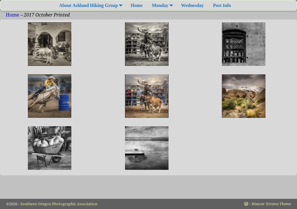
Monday (163, 5)
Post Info (222, 5)
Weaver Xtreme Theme (271, 204)
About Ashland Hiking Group (92, 5)
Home (137, 5)
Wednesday (192, 5)
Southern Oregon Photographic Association (58, 204)
